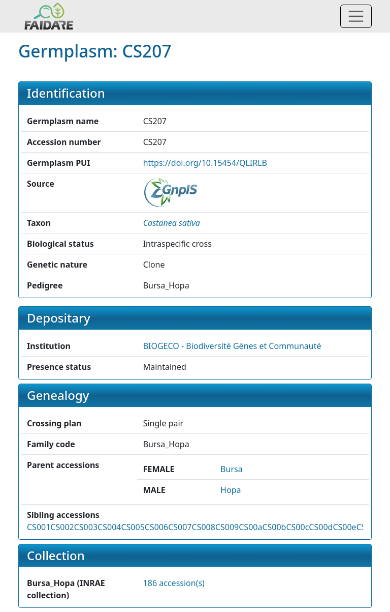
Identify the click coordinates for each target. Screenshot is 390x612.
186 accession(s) (174, 583)
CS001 (38, 527)
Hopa (230, 490)
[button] (171, 222)
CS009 (227, 527)
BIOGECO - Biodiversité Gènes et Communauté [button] (232, 346)
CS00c (297, 527)
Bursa (231, 469)
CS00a (250, 527)
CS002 (62, 527)
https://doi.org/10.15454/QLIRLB (205, 162)
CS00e (344, 527)
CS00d (321, 527)
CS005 (132, 527)
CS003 (86, 527)
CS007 (179, 527)
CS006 (156, 527)
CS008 (203, 527)
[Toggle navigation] (356, 16)
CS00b (274, 527)
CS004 (109, 527)
